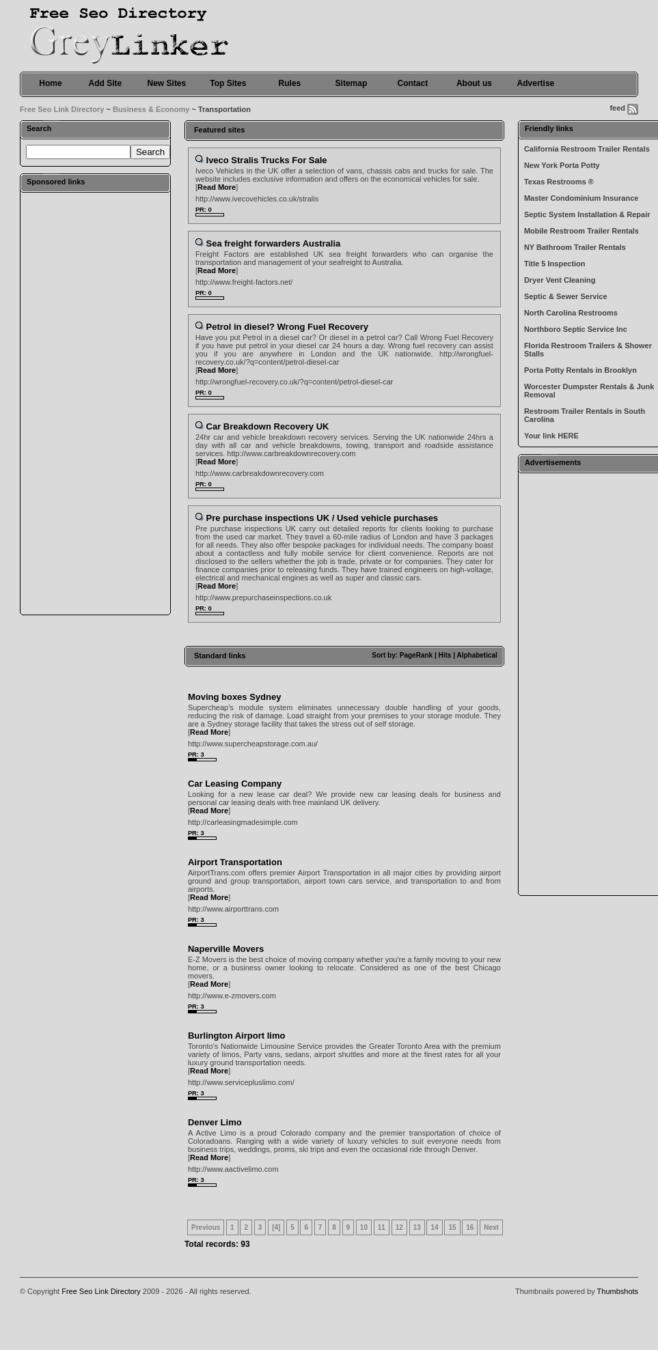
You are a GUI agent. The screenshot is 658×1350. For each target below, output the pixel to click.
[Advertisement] (95, 403)
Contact (413, 83)
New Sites (167, 83)
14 (434, 1227)
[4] (276, 1227)
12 (399, 1227)
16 (470, 1227)
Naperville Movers (226, 949)
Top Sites (228, 83)
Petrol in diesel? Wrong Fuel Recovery (287, 327)
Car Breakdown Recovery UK (267, 426)
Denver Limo (215, 1122)
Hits (445, 655)
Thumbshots (618, 1291)
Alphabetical (476, 655)
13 (417, 1227)
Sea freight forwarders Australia (273, 243)
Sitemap (351, 83)
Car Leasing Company (235, 783)
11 (381, 1227)
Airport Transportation (235, 862)
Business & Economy (151, 109)
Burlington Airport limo (237, 1035)
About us (474, 83)
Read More (216, 187)
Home (50, 83)
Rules (290, 83)
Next (491, 1227)
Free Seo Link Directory (62, 109)
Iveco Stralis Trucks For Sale (266, 160)
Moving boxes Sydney (235, 697)
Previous (205, 1227)
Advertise (536, 83)
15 (452, 1227)
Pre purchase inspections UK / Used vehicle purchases (322, 518)
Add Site (105, 83)
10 (364, 1227)
